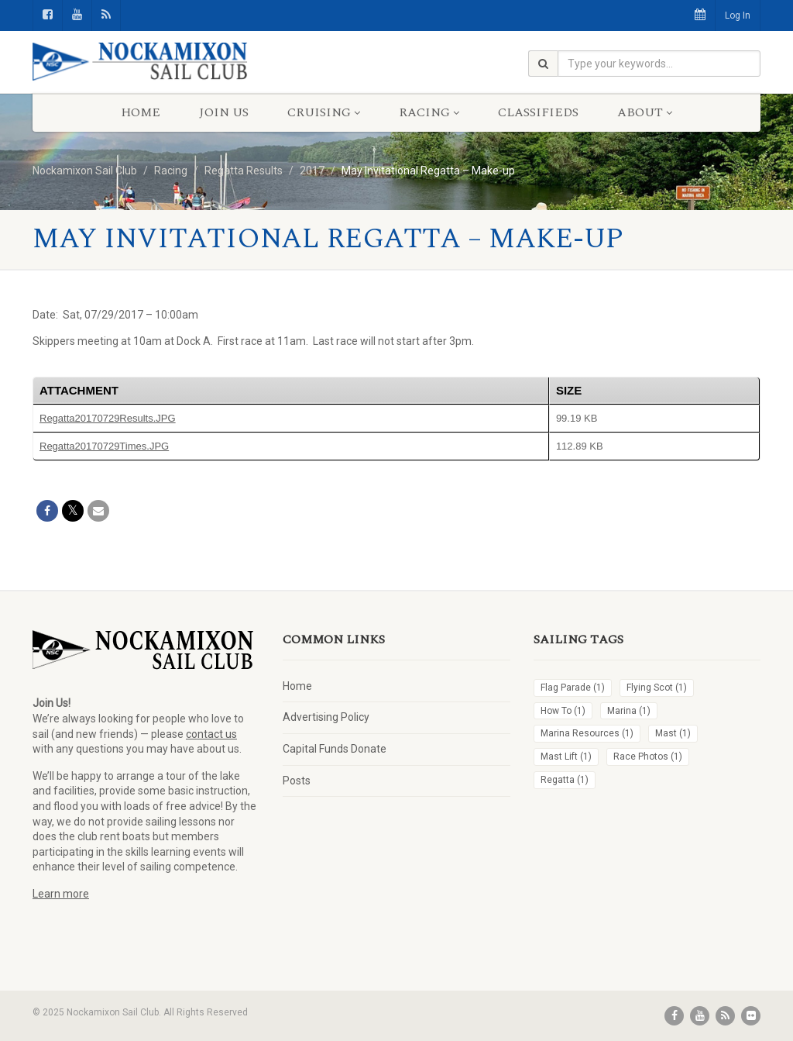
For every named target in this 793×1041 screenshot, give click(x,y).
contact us (211, 734)
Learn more (61, 894)
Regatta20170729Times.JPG (104, 446)
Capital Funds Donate (334, 749)
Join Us (224, 112)
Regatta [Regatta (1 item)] (565, 779)
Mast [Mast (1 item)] (673, 733)
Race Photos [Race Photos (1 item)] (647, 756)
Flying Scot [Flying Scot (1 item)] (657, 687)
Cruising (323, 112)
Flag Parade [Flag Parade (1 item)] (573, 687)
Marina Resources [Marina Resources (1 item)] (587, 733)
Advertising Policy (326, 717)
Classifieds (538, 112)
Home (140, 112)
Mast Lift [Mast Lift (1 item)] (566, 756)
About (644, 112)
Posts (297, 780)
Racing (429, 112)
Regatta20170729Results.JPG (107, 418)
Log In (737, 15)
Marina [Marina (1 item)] (629, 710)
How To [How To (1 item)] (563, 710)
